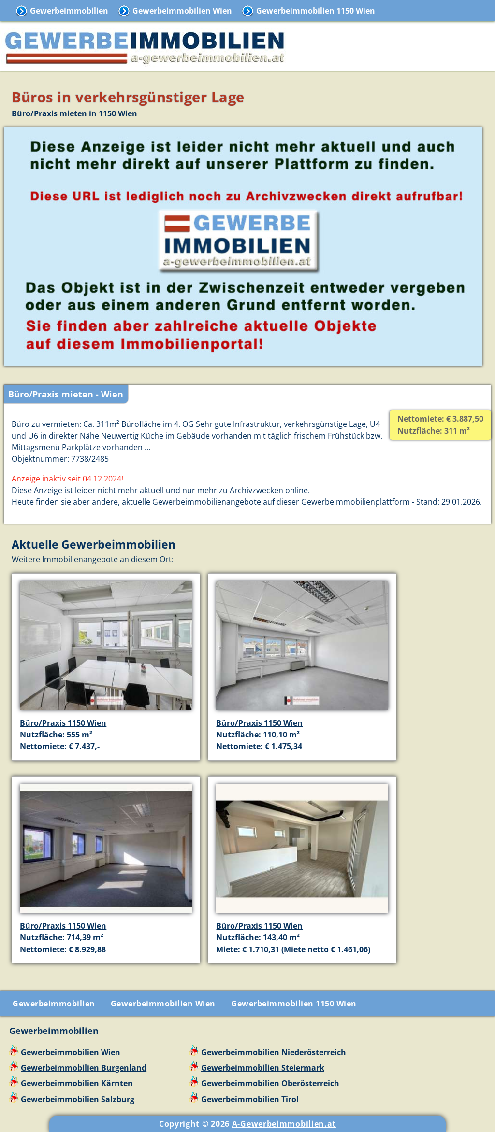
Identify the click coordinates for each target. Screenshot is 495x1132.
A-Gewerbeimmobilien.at (284, 1123)
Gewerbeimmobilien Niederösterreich (273, 1052)
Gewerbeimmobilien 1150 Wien (315, 10)
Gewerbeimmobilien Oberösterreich (270, 1083)
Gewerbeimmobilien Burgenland (83, 1067)
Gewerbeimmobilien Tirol (250, 1099)
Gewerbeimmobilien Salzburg (77, 1099)
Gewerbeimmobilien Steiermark (262, 1067)
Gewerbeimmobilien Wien (182, 10)
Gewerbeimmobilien (69, 10)
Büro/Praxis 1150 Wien (63, 723)
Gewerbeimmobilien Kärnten (77, 1083)
